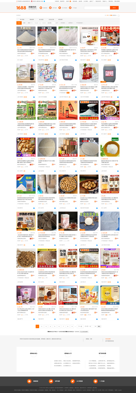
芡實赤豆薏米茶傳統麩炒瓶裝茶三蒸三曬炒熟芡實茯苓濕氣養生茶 (109, 272)
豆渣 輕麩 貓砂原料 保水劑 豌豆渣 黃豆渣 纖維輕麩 (109, 235)
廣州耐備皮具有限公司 (112, 360)
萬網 (93, 390)
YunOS (84, 390)
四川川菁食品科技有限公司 (106, 53)
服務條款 (71, 387)
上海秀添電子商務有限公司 (104, 360)
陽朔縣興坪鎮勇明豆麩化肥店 (79, 360)
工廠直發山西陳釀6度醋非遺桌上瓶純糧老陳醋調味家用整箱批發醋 (47, 124)
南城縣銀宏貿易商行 (64, 238)
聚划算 (53, 390)
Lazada (120, 390)
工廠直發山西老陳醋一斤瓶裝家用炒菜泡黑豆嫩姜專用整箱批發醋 (25, 87)
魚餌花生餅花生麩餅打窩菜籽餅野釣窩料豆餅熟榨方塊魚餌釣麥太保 (46, 198)
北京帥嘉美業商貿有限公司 (104, 365)
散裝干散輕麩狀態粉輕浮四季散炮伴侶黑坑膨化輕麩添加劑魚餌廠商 (25, 50)
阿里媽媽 (70, 390)
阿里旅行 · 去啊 (63, 390)
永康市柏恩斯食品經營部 (106, 201)
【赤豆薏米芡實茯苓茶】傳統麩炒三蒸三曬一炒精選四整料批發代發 (25, 235)
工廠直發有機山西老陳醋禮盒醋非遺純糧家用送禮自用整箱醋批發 (25, 124)
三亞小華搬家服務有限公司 (95, 360)
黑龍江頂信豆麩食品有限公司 (70, 360)
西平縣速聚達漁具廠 (43, 53)
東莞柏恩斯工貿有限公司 (64, 275)
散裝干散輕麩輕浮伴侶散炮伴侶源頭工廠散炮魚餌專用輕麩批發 (46, 50)
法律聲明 (66, 387)
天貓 (50, 390)
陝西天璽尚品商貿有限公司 (64, 201)
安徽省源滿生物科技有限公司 (106, 312)
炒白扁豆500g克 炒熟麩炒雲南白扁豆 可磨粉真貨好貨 (88, 198)
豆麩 (91, 339)
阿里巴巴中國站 (33, 390)
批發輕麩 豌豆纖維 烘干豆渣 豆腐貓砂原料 (46, 161)
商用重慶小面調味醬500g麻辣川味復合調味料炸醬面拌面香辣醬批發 (109, 50)
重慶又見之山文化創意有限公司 (105, 363)
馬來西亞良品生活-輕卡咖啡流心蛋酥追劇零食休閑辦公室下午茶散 (88, 87)
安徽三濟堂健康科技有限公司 (85, 53)
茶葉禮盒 (109, 365)
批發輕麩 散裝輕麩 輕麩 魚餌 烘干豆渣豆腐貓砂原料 (67, 50)
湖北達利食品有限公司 (85, 312)
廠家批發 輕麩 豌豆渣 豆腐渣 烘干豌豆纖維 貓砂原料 (109, 161)
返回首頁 (77, 331)
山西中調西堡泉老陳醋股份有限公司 (22, 90)
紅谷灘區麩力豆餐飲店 (68, 363)
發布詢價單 (108, 339)
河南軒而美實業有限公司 (22, 201)
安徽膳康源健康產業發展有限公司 (106, 275)
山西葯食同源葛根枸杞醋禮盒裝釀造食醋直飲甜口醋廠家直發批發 (67, 124)
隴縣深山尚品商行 (84, 201)
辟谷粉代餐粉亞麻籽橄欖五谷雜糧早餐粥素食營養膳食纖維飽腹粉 (109, 309)
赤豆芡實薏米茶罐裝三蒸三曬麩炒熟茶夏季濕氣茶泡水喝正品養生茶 (109, 198)
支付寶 (99, 390)
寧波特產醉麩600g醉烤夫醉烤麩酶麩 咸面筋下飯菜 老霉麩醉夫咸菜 (109, 124)
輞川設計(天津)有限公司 (94, 363)
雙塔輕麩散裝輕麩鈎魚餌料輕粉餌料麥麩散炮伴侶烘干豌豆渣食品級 (25, 198)
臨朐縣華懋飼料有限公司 (43, 164)
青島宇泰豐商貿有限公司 (64, 53)
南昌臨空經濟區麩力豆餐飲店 (79, 363)
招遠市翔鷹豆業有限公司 (106, 164)
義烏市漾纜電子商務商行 (106, 127)
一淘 (57, 390)
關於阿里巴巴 (83, 387)
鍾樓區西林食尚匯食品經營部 (43, 90)
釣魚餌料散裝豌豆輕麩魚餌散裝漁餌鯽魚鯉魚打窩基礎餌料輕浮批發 (88, 272)
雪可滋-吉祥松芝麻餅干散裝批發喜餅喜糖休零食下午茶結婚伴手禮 (46, 87)
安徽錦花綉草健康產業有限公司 (64, 312)
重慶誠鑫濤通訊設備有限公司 (113, 368)
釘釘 (106, 390)
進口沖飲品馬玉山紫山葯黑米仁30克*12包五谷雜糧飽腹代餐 (26, 309)
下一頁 (80, 326)
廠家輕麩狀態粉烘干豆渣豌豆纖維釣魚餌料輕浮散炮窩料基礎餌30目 (88, 124)
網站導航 (95, 387)
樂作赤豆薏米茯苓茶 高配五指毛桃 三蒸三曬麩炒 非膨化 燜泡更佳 (67, 235)
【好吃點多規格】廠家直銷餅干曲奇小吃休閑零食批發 (88, 309)
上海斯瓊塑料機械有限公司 (95, 368)
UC (96, 390)
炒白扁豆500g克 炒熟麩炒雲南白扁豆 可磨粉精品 (67, 198)
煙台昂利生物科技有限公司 (85, 127)
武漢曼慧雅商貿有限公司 (103, 368)
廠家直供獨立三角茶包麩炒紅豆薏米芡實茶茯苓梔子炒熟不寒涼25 (88, 50)
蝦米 (74, 390)
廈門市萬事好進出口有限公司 (22, 312)
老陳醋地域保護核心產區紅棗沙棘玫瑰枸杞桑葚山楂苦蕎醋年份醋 (109, 87)
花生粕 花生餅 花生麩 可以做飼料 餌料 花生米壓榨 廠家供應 (25, 272)
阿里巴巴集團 (17, 390)
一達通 (115, 390)
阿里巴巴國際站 (25, 390)
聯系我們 (89, 387)
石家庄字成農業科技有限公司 (43, 238)
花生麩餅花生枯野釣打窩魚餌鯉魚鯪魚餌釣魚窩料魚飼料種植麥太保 (46, 272)
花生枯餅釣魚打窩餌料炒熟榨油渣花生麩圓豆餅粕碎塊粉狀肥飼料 (67, 161)
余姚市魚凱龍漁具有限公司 (22, 53)
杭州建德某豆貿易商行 (43, 201)
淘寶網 (46, 390)
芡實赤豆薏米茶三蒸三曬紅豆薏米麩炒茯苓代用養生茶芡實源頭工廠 (46, 309)
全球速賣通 (41, 390)
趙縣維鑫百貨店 (63, 164)
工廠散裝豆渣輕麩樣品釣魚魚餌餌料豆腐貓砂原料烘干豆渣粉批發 (88, 235)
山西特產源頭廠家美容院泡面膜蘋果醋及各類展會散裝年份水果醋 (67, 87)
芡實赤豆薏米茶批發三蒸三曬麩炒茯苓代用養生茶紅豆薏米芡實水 (67, 309)
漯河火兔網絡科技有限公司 (85, 164)
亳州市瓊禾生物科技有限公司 (43, 312)
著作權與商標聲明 (59, 387)
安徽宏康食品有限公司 (22, 238)
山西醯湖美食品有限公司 (64, 90)
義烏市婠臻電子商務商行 (22, 164)
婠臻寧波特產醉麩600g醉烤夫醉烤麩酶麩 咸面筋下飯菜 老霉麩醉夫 (25, 161)
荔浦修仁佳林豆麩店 (59, 360)
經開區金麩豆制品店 (59, 363)
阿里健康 (111, 390)
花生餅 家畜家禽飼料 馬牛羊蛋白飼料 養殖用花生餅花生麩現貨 (47, 235)
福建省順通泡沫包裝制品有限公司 (115, 363)
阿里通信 (89, 390)
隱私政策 (77, 387)
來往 (103, 390)
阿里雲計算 (78, 390)
